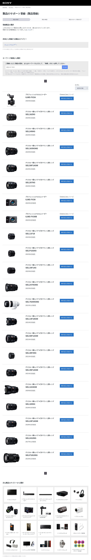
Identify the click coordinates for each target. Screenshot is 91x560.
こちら (29, 13)
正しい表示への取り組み (37, 552)
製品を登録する (66, 81)
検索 (65, 50)
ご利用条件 (14, 552)
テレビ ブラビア (10, 28)
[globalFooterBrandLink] (72, 554)
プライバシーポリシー (24, 552)
